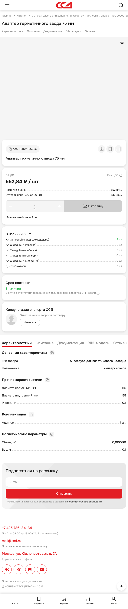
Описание (33, 31)
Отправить (64, 494)
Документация (52, 31)
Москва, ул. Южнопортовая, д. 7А (29, 554)
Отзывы (90, 31)
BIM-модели (73, 31)
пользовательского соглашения (84, 501)
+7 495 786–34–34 (17, 528)
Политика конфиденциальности (22, 581)
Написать (30, 322)
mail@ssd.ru (11, 541)
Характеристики (12, 31)
